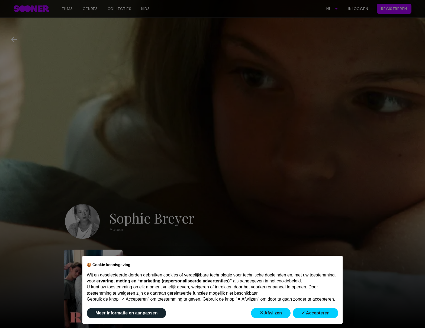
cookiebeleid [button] (289, 281)
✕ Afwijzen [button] (271, 313)
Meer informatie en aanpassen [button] (126, 313)
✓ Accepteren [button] (315, 313)
